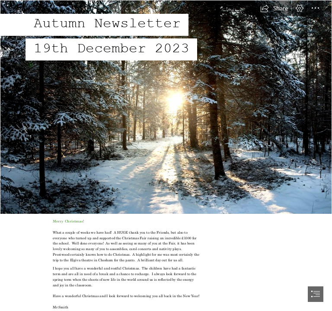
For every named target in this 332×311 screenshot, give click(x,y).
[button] (274, 8)
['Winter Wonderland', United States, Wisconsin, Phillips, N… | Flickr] (166, 107)
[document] (166, 155)
